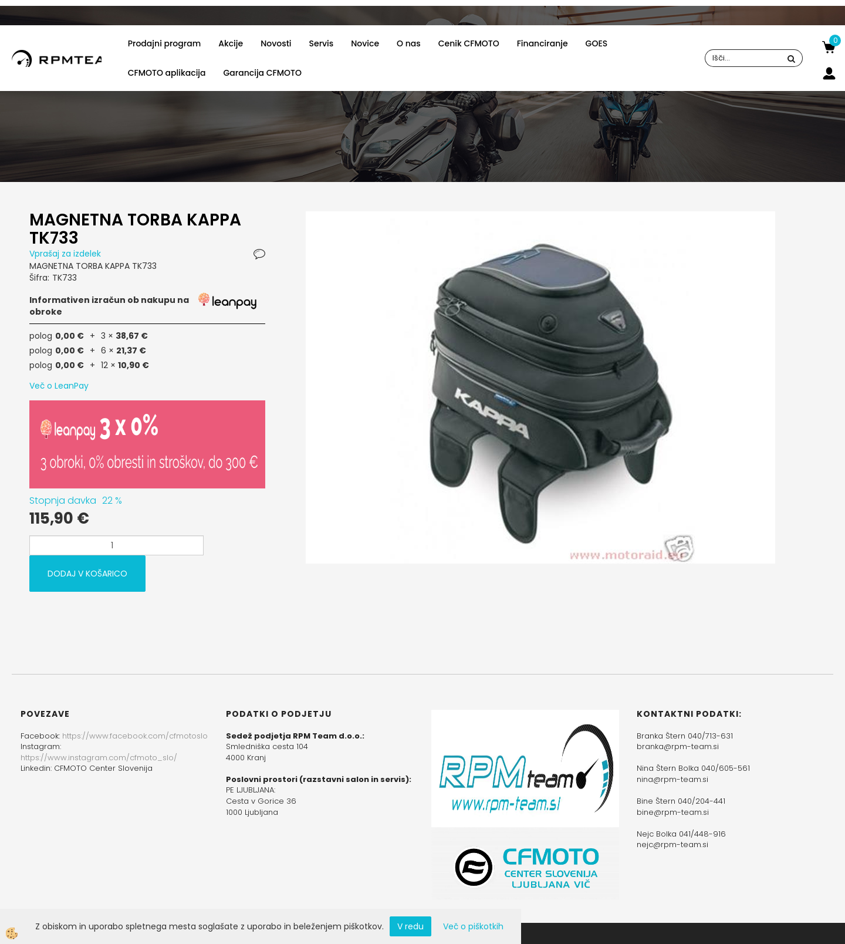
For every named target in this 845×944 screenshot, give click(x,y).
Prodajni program (164, 43)
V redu (410, 926)
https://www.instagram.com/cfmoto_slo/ (99, 757)
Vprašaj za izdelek (65, 253)
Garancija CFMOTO (263, 73)
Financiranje (542, 43)
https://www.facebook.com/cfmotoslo (135, 735)
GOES (597, 43)
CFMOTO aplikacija (167, 73)
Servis (321, 43)
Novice (365, 43)
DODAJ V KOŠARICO (87, 573)
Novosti (276, 43)
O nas (409, 43)
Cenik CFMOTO (468, 43)
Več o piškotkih (473, 926)
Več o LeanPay (59, 386)
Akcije (230, 43)
